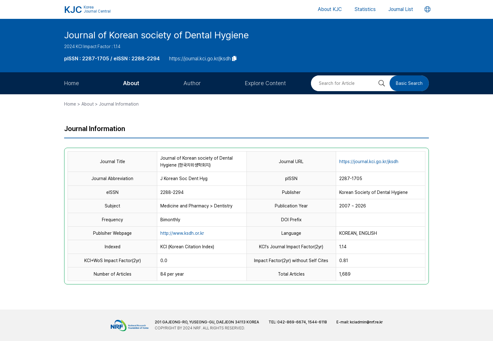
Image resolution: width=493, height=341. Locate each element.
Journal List (400, 9)
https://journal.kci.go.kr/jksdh (368, 161)
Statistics (365, 9)
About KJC (330, 9)
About (131, 83)
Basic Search (409, 83)
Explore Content (265, 83)
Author (192, 83)
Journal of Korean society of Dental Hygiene (156, 35)
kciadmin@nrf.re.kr (366, 322)
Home (71, 83)
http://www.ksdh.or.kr (182, 233)
